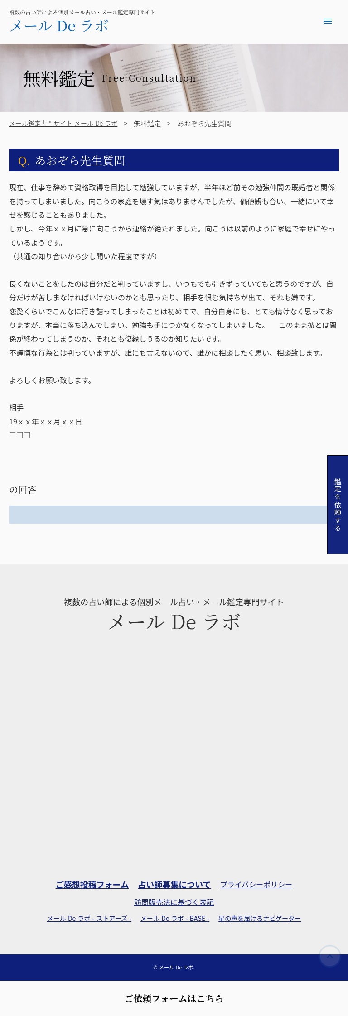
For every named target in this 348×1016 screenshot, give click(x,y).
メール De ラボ (59, 25)
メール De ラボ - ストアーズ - (89, 918)
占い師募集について (174, 884)
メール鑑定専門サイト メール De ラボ (63, 123)
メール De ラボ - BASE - (174, 918)
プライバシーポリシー (256, 884)
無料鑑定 (147, 123)
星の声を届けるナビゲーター (259, 918)
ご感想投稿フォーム (92, 884)
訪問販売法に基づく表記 (174, 902)
